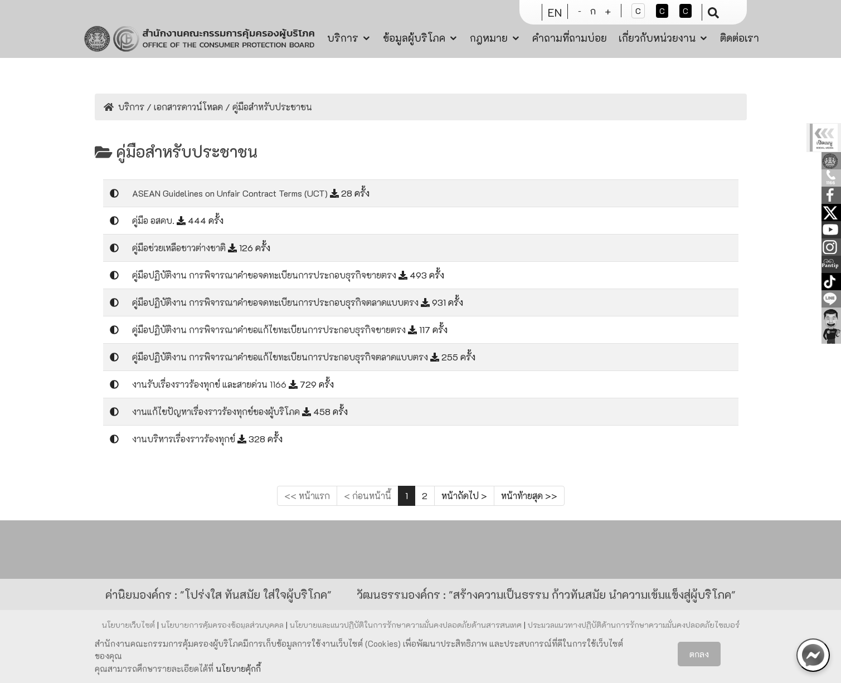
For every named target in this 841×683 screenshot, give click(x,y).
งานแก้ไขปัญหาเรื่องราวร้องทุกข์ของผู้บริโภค (217, 411)
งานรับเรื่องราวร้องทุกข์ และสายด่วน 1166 (210, 384)
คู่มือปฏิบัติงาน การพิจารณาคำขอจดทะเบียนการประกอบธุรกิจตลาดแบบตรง (276, 302)
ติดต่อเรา (739, 38)
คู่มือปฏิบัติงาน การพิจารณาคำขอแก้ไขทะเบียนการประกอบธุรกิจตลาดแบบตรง (281, 357)
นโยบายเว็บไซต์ (129, 624)
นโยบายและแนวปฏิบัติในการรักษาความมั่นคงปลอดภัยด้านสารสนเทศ (407, 624)
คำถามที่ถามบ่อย (569, 38)
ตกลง (699, 654)
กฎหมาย (489, 38)
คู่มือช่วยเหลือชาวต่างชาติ (180, 247)
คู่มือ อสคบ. (154, 220)
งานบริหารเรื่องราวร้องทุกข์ (184, 439)
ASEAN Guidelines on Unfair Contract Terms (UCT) (231, 193)
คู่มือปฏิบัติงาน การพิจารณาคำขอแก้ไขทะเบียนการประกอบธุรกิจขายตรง (270, 329)
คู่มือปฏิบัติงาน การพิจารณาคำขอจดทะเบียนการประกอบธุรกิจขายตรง (265, 275)
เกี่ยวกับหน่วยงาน (657, 38)
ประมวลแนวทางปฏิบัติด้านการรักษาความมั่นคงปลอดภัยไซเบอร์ (634, 624)
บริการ (342, 38)
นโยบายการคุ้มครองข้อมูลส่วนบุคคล (223, 624)
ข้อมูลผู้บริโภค (414, 38)
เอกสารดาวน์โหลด (188, 107)
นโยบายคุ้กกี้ (238, 668)
